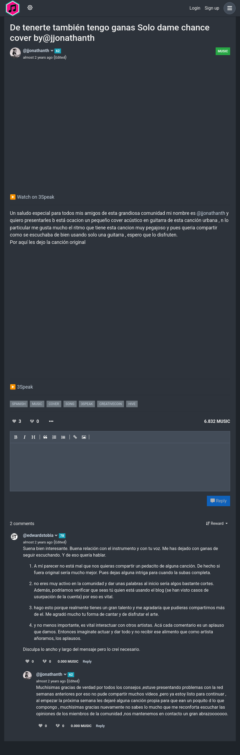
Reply (218, 500)
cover (54, 404)
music (37, 404)
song (70, 404)
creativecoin (110, 404)
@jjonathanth (38, 50)
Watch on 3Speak (35, 197)
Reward (215, 523)
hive (131, 404)
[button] (228, 8)
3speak (87, 404)
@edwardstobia (40, 535)
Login (195, 8)
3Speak (25, 387)
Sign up (212, 8)
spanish (18, 404)
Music (223, 51)
